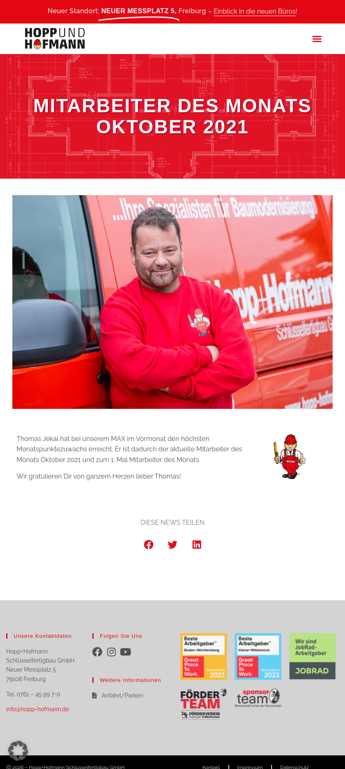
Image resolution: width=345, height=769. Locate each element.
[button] (317, 38)
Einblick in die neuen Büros (255, 11)
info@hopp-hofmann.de (37, 709)
